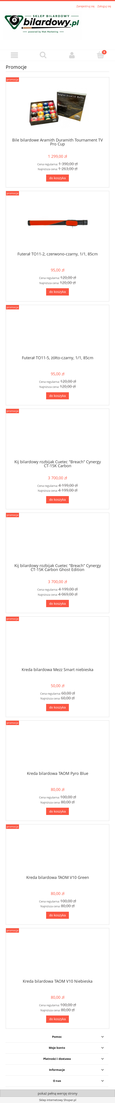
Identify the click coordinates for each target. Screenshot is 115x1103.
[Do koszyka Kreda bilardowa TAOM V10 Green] (57, 915)
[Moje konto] (72, 55)
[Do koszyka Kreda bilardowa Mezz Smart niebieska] (57, 707)
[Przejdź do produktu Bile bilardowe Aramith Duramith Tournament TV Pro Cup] (57, 109)
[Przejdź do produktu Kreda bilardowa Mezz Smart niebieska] (57, 643)
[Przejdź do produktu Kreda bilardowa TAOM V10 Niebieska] (57, 955)
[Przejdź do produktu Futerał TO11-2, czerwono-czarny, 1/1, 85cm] (57, 222)
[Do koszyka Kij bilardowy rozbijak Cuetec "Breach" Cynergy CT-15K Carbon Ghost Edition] (57, 603)
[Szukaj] (43, 55)
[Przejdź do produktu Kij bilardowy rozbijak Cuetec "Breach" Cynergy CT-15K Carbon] (57, 435)
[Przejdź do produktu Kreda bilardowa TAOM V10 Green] (57, 851)
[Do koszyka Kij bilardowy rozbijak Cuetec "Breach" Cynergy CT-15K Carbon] (57, 499)
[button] (14, 55)
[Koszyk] (100, 55)
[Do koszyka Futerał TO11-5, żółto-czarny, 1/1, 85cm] (57, 396)
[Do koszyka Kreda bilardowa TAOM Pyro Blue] (57, 811)
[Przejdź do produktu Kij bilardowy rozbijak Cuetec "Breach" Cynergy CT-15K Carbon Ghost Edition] (57, 539)
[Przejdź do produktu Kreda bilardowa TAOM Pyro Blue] (57, 747)
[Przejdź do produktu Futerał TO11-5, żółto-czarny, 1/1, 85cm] (57, 331)
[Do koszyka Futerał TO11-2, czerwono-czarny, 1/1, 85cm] (57, 292)
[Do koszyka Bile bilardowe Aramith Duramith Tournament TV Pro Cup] (57, 178)
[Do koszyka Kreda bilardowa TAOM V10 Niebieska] (57, 1019)
